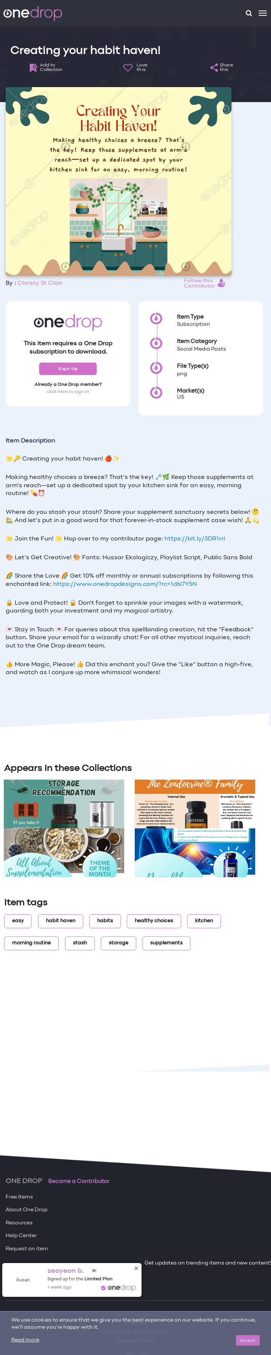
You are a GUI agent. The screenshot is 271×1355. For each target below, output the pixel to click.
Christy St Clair (39, 283)
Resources (19, 1223)
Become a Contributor (79, 1181)
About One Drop (26, 1209)
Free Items (19, 1197)
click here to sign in (68, 392)
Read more (25, 1340)
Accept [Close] (248, 1340)
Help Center (21, 1235)
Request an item (27, 1249)
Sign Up (68, 368)
